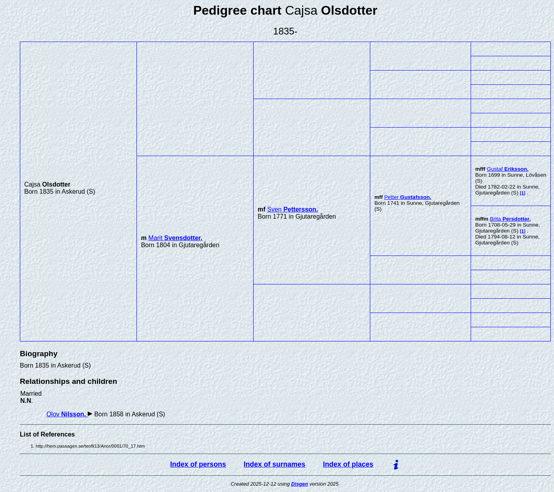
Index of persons (198, 464)
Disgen (299, 484)
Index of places (348, 464)
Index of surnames (274, 464)
